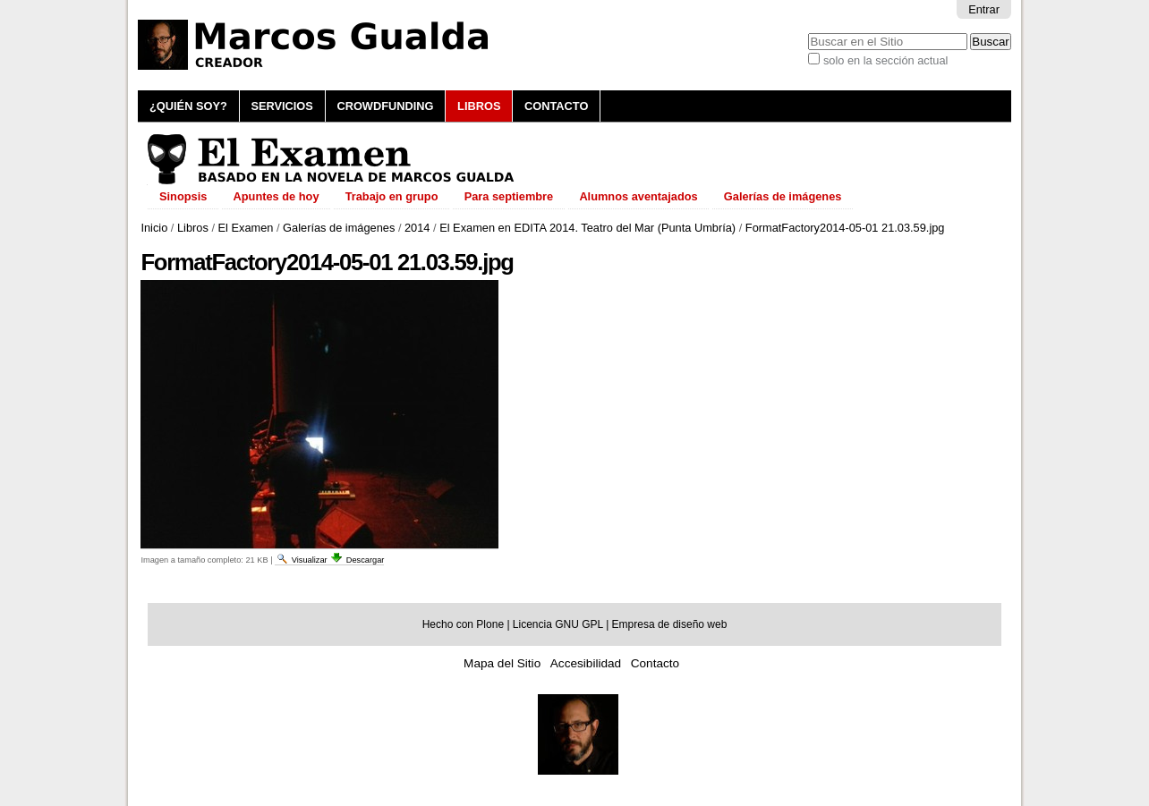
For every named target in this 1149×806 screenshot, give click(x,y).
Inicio (153, 227)
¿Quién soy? (188, 106)
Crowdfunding (384, 106)
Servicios (281, 106)
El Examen (246, 227)
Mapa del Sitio (502, 663)
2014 (417, 227)
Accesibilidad (585, 663)
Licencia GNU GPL (558, 624)
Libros (478, 106)
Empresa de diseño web (670, 624)
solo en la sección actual (885, 60)
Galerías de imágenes (339, 227)
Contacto (556, 106)
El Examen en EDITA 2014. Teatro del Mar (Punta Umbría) (587, 227)
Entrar (984, 9)
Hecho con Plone (463, 624)
